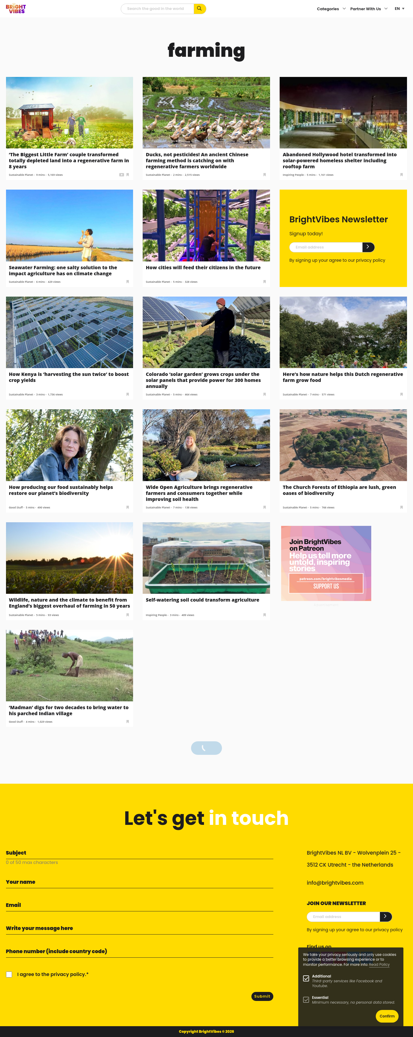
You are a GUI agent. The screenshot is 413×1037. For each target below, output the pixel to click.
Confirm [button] (387, 1016)
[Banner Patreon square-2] (326, 563)
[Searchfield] (157, 9)
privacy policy (370, 260)
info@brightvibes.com (335, 882)
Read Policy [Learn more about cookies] (379, 964)
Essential (320, 997)
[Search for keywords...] (200, 9)
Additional (321, 976)
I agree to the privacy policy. (51, 974)
